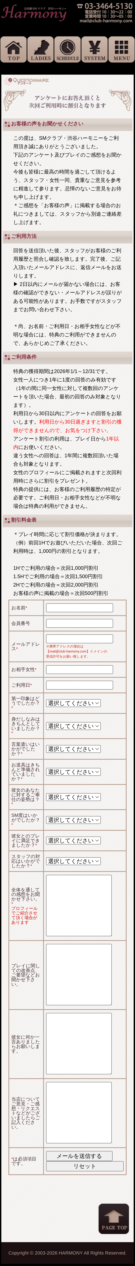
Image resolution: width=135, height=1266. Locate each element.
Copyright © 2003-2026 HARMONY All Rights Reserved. (67, 1252)
